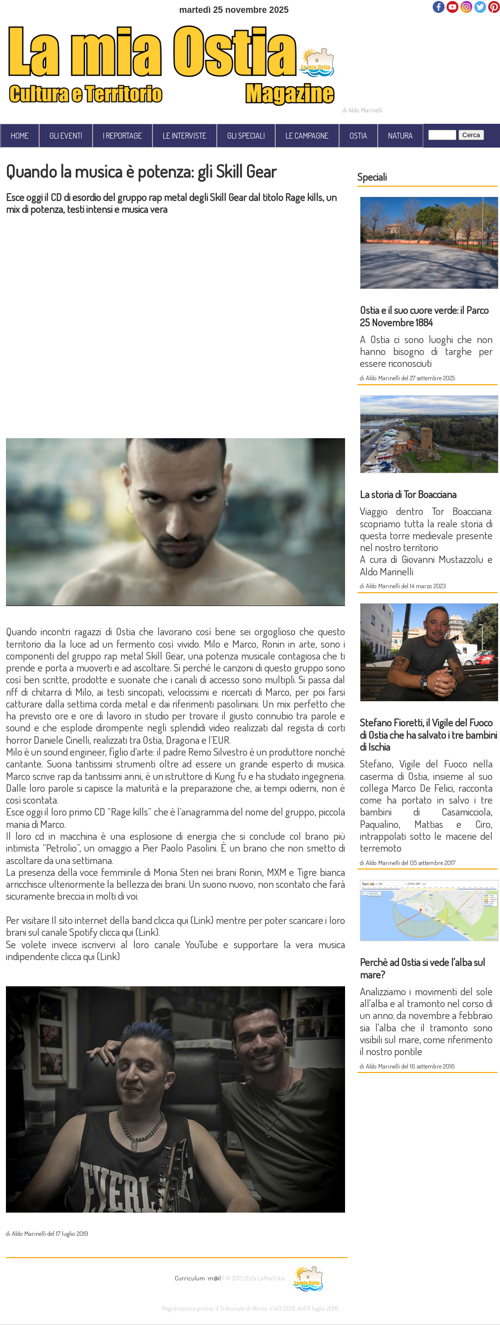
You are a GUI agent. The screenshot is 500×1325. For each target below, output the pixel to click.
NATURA (400, 136)
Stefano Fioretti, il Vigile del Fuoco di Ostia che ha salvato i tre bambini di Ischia (428, 734)
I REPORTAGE (122, 136)
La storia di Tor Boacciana (408, 494)
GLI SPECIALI (246, 136)
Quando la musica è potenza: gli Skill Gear (141, 171)
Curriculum (190, 1278)
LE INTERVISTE (184, 136)
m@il (214, 1278)
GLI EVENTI (66, 136)
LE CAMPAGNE (307, 136)
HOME (20, 136)
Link (202, 919)
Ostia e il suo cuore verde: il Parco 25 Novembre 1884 (424, 315)
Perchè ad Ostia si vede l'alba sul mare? (422, 967)
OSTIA (358, 136)
